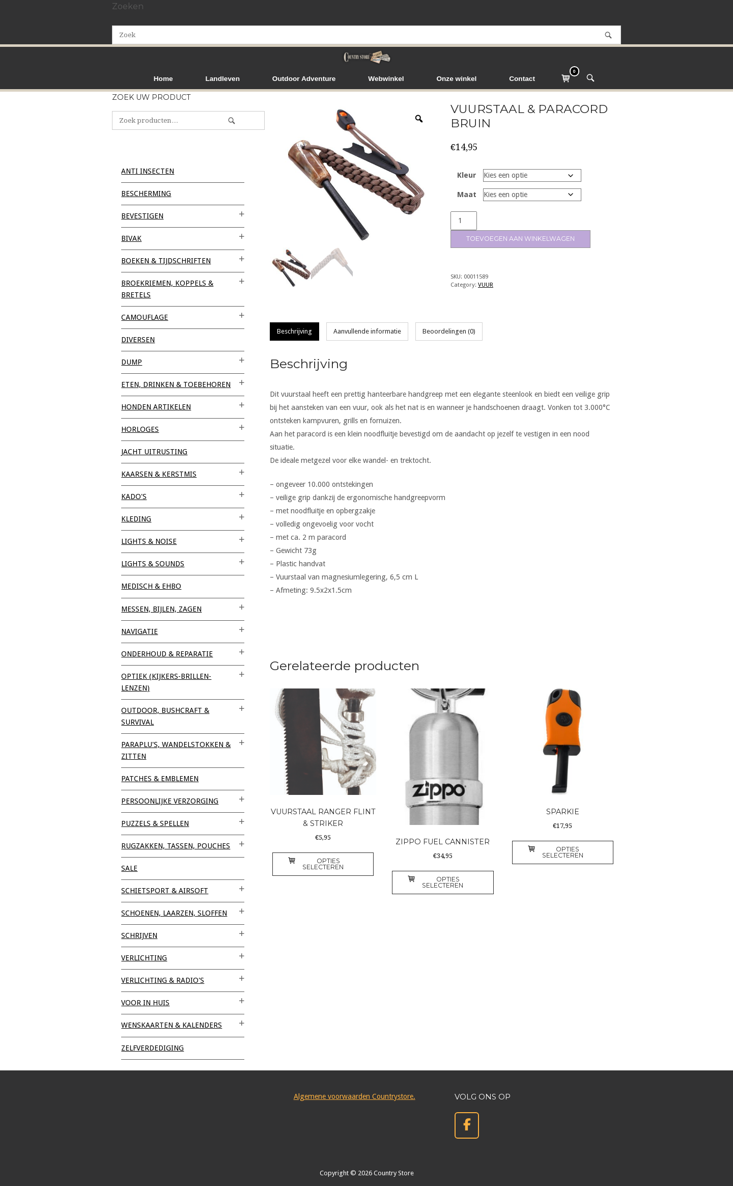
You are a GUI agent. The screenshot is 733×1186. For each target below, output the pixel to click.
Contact (522, 78)
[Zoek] (608, 34)
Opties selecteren (316, 864)
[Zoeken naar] (366, 34)
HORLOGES (140, 429)
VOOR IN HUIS (145, 1003)
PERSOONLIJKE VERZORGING (169, 801)
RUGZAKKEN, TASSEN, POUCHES (175, 846)
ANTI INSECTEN (147, 171)
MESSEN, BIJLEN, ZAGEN (161, 609)
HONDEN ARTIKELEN (156, 407)
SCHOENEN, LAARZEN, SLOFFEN (174, 913)
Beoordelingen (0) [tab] (448, 331)
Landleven (222, 78)
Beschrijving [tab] (294, 331)
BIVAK (131, 238)
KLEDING (136, 519)
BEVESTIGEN (142, 216)
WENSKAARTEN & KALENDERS (171, 1025)
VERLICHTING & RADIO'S (162, 980)
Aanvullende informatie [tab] (367, 331)
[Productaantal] (463, 220)
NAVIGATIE (139, 631)
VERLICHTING (144, 958)
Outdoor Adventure (304, 78)
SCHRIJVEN (139, 935)
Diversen (138, 340)
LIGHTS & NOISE (149, 541)
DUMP (131, 362)
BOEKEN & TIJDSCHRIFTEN (166, 261)
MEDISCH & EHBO (151, 586)
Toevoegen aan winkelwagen (520, 238)
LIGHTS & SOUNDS (152, 564)
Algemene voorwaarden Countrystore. (354, 1096)
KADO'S (134, 496)
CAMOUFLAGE (144, 317)
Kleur (466, 175)
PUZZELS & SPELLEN (155, 823)
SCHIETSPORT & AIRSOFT (164, 891)
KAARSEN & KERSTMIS (158, 474)
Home (163, 78)
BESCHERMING (146, 193)
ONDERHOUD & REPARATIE (167, 654)
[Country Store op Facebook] (467, 1125)
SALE (129, 868)
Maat (466, 194)
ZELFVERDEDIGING (152, 1048)
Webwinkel (386, 78)
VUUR (485, 284)
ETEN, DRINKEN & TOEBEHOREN (176, 384)
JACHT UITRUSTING (154, 452)
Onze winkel (456, 78)
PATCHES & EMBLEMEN (160, 779)
